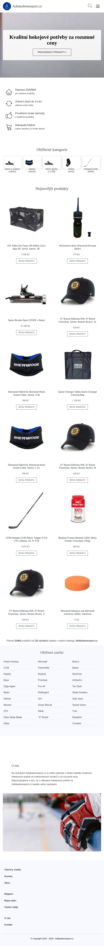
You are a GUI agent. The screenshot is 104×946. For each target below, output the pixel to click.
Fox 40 (41, 686)
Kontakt (8, 924)
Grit (40, 698)
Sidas (6, 723)
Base (6, 680)
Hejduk (7, 674)
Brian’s (75, 661)
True (74, 711)
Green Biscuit (45, 705)
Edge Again (9, 686)
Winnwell (42, 661)
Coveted (76, 723)
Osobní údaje (11, 907)
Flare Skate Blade (13, 717)
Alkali (40, 711)
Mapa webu (10, 900)
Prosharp (42, 680)
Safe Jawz (77, 698)
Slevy (7, 883)
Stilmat (7, 698)
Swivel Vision (79, 705)
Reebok (42, 674)
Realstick (77, 717)
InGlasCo (77, 680)
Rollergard (43, 692)
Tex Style (77, 686)
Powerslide (43, 667)
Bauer (75, 667)
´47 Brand (43, 717)
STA (6, 711)
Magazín (8, 894)
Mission (7, 705)
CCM (6, 667)
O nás (7, 918)
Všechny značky (12, 869)
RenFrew (77, 674)
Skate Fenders (79, 692)
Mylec (7, 692)
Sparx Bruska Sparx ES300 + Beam (26, 320)
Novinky (8, 876)
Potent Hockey (11, 661)
